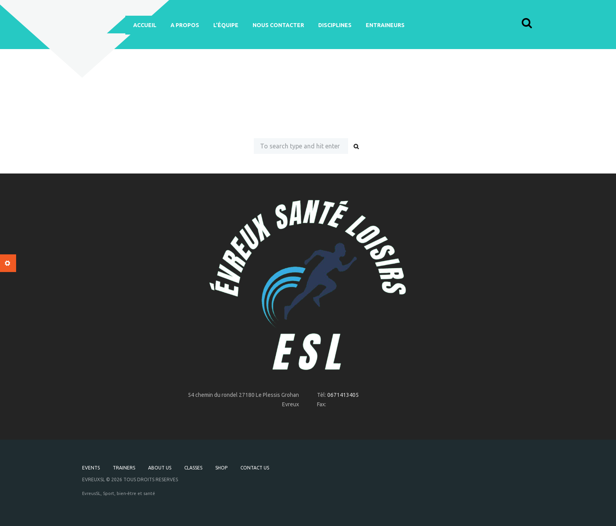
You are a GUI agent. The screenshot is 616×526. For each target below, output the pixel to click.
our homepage (420, 120)
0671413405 (343, 395)
